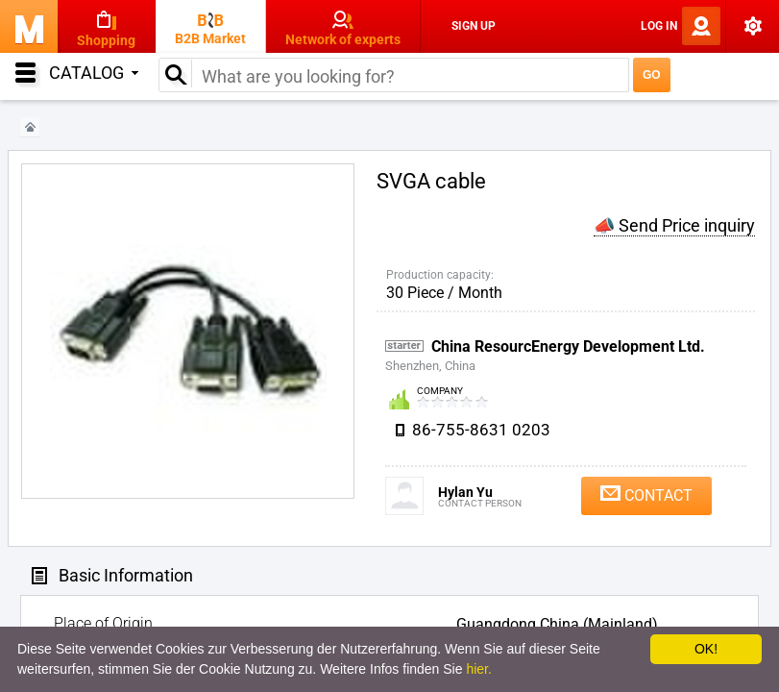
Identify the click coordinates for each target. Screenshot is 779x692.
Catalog (93, 72)
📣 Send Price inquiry (674, 225)
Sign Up (473, 26)
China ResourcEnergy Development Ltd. (568, 346)
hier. (478, 669)
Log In (659, 26)
